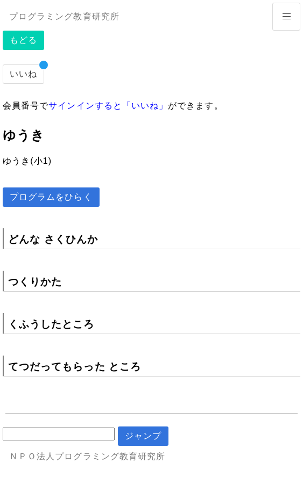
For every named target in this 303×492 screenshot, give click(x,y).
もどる (23, 40)
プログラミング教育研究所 (64, 16)
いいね (23, 73)
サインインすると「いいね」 (108, 105)
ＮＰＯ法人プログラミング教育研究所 (87, 456)
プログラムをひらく (51, 196)
